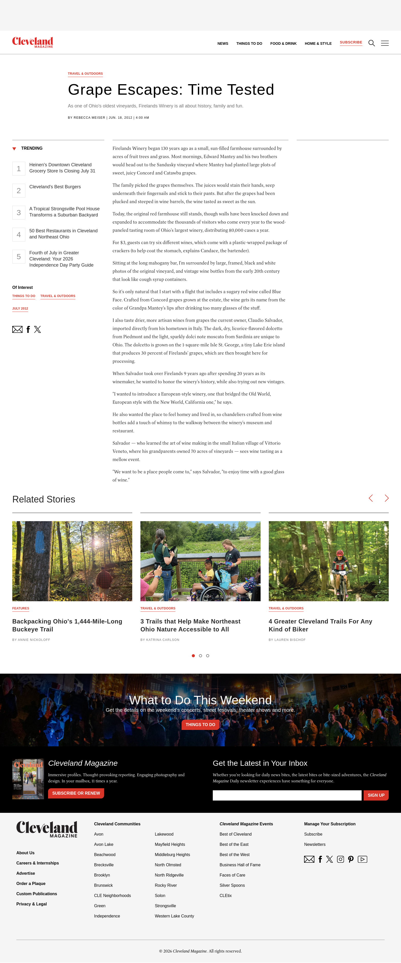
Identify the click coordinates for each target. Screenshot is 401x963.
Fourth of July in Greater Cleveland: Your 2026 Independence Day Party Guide (61, 259)
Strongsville (165, 906)
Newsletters (315, 845)
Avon (98, 835)
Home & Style (318, 43)
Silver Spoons (232, 886)
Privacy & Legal (31, 904)
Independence (107, 916)
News (222, 43)
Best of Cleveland (236, 835)
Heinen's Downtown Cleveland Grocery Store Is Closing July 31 (62, 168)
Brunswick (103, 886)
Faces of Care (232, 875)
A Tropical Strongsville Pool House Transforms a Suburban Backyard (64, 212)
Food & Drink (283, 43)
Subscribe (351, 42)
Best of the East (234, 845)
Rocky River (166, 886)
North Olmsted (168, 865)
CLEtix (226, 896)
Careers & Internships (37, 863)
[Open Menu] (385, 44)
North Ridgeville (169, 875)
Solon (160, 896)
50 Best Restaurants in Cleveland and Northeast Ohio (63, 234)
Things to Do (249, 43)
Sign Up (376, 796)
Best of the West (235, 855)
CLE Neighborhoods (112, 896)
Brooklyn (102, 875)
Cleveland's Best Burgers (55, 187)
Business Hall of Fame (240, 865)
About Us (25, 853)
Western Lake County (174, 916)
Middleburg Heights (172, 855)
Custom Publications (36, 894)
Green (99, 906)
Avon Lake (103, 845)
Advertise (25, 874)
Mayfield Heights (170, 845)
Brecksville (104, 865)
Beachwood (105, 855)
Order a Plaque (31, 884)
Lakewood (164, 835)
